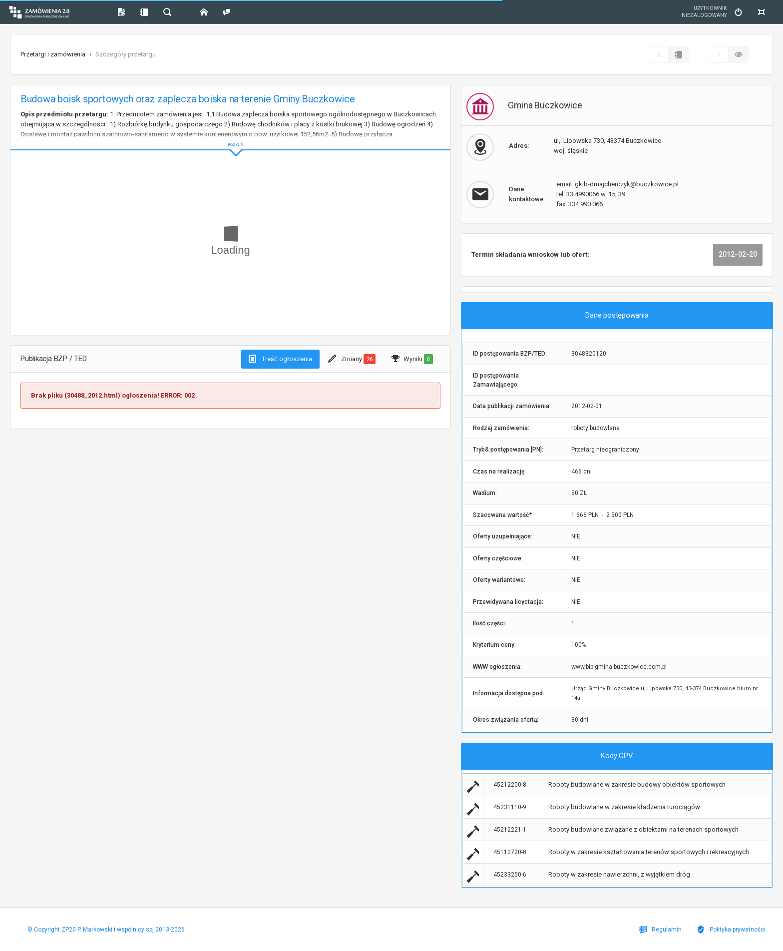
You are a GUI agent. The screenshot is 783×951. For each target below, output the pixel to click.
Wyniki (412, 359)
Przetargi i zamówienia (52, 54)
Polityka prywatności (731, 930)
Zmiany (352, 359)
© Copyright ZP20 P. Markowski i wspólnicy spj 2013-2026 (106, 929)
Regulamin (660, 930)
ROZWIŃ (230, 136)
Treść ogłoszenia (280, 359)
